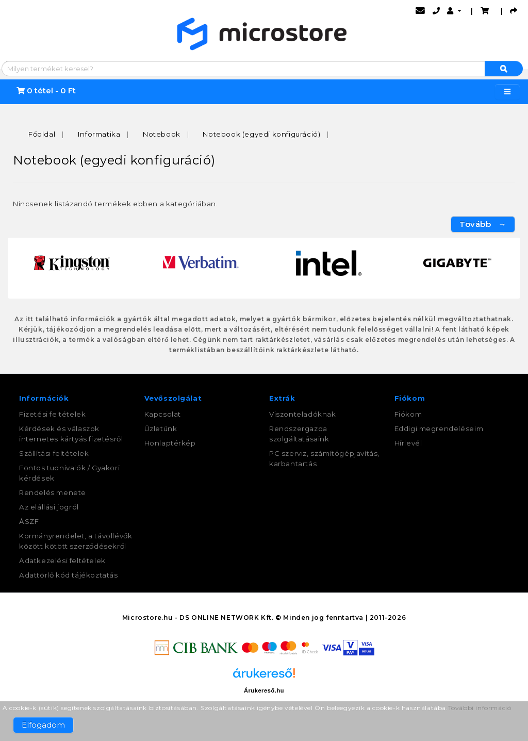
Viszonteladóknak (302, 414)
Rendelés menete (52, 492)
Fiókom (408, 414)
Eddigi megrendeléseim (439, 428)
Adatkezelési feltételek (62, 560)
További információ (480, 708)
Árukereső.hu (264, 690)
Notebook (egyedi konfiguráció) (261, 134)
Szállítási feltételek (54, 453)
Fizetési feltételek (52, 414)
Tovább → (482, 224)
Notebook (161, 134)
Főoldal (41, 134)
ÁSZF (29, 521)
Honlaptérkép (170, 443)
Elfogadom (43, 725)
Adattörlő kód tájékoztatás (68, 575)
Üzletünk (160, 428)
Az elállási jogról (49, 507)
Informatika (99, 134)
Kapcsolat (162, 414)
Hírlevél (408, 443)
